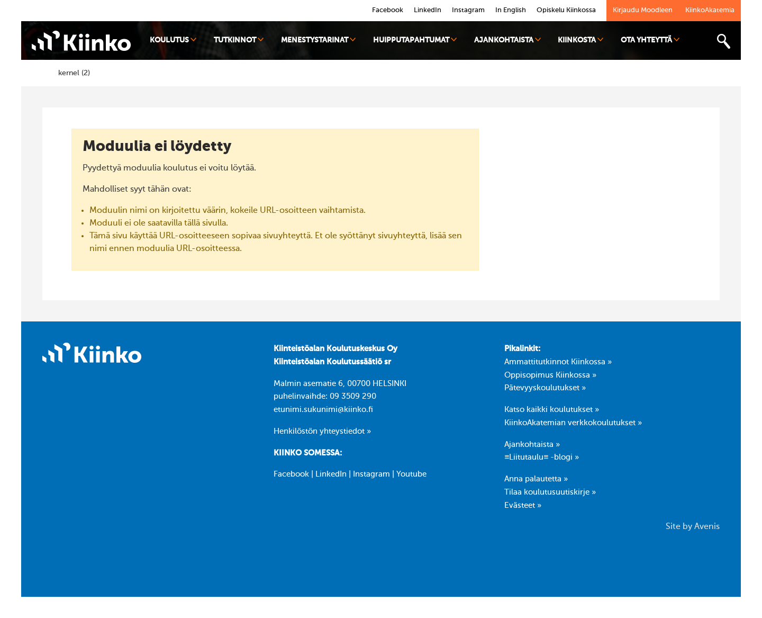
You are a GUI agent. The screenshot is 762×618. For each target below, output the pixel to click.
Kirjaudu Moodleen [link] (643, 10)
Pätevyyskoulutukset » (545, 388)
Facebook (291, 474)
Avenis (707, 527)
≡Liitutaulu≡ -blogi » (541, 457)
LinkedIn (331, 474)
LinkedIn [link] (427, 10)
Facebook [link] (387, 10)
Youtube (411, 474)
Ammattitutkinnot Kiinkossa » (558, 362)
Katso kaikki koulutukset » (551, 410)
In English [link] (510, 10)
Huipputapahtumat (415, 40)
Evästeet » (522, 505)
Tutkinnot (239, 40)
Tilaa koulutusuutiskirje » (550, 492)
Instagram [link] (468, 10)
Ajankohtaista (507, 40)
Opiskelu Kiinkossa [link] (566, 10)
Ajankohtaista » (532, 445)
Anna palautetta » (536, 479)
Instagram (371, 474)
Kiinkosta (580, 40)
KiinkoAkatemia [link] (709, 10)
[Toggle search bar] (723, 41)
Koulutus (173, 40)
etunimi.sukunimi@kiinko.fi (323, 410)
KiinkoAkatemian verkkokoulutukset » (573, 423)
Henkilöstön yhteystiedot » (322, 431)
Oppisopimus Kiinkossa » (550, 375)
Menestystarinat (318, 40)
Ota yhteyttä (650, 40)
